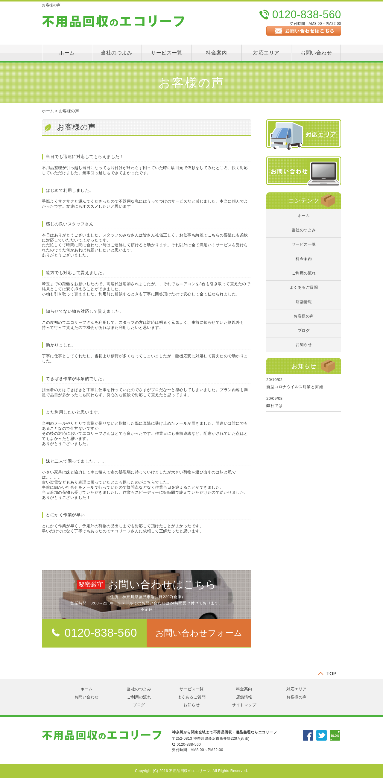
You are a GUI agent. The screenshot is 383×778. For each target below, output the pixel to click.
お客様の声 (69, 111)
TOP (331, 673)
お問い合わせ (316, 53)
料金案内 (216, 53)
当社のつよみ (116, 53)
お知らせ (304, 344)
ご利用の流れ (304, 273)
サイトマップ (244, 705)
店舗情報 (304, 302)
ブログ (304, 330)
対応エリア (266, 53)
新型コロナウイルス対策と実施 (294, 387)
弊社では (274, 405)
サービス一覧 (166, 53)
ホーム (67, 53)
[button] (199, 633)
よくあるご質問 (304, 287)
